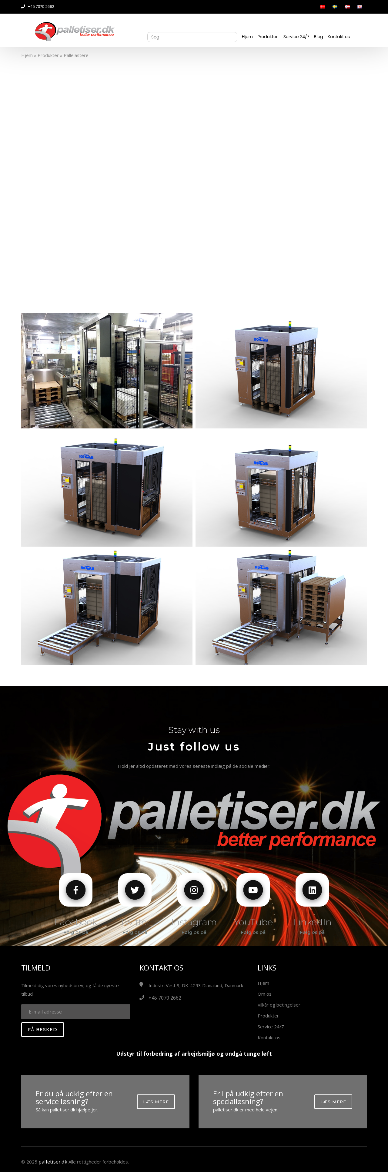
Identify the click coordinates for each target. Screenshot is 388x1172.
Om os (265, 994)
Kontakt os (339, 37)
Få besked (42, 1029)
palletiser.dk (51, 1162)
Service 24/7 (296, 37)
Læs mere (156, 1101)
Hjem (247, 37)
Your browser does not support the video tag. (194, 180)
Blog (318, 37)
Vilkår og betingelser (279, 1005)
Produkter (267, 37)
